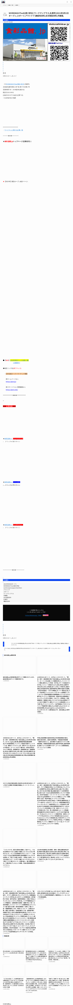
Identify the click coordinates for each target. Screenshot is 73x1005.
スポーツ (6, 592)
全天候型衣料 (7, 597)
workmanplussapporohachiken (13, 588)
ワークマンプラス (9, 594)
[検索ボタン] (67, 2)
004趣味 (6, 20)
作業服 (5, 595)
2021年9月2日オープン (10, 584)
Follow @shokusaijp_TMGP (33, 615)
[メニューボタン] (71, 2)
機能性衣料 (7, 601)
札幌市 (5, 599)
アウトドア (7, 590)
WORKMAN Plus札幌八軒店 (11, 586)
